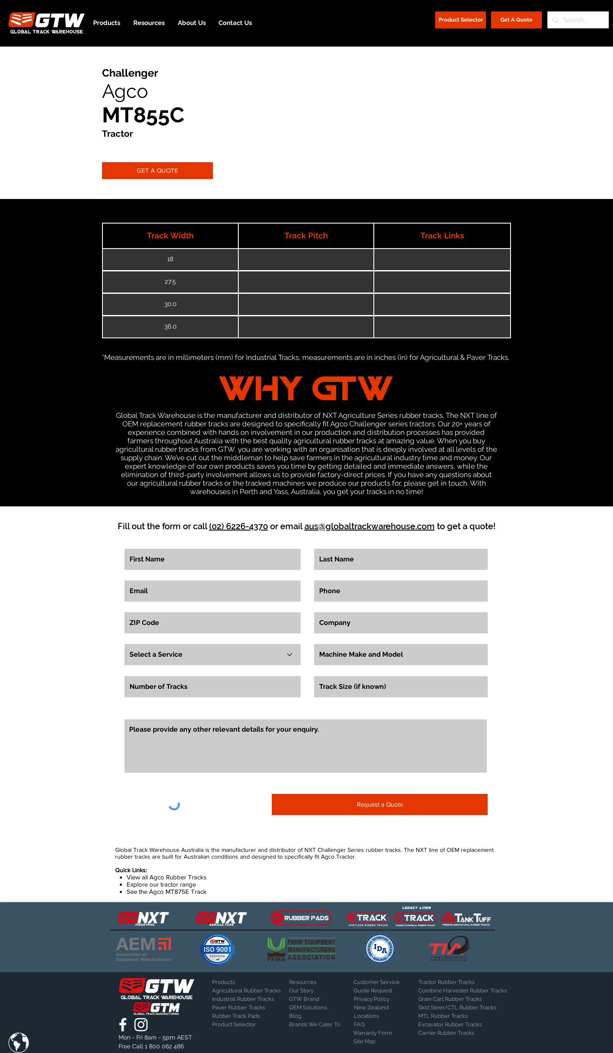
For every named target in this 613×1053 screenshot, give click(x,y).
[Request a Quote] (380, 804)
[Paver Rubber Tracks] (241, 1007)
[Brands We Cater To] (315, 1024)
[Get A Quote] (516, 19)
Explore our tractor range (161, 884)
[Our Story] (311, 991)
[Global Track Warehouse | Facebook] (123, 1025)
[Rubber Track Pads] (241, 1016)
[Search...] (577, 19)
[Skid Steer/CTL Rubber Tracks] (466, 1007)
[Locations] (376, 1016)
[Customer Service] (383, 982)
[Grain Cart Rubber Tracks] (452, 999)
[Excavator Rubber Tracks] (459, 1024)
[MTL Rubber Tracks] (466, 1016)
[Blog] (310, 1016)
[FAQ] (383, 1024)
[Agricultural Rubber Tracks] (246, 991)
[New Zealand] (383, 1007)
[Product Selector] (460, 19)
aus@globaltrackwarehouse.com (369, 526)
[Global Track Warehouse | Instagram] (141, 1025)
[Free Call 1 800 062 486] (156, 1046)
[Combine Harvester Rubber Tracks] (462, 991)
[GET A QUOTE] (157, 170)
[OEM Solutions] (311, 1007)
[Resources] (318, 982)
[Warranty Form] (374, 1033)
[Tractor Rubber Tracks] (448, 982)
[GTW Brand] (310, 999)
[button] (18, 1043)
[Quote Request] (383, 991)
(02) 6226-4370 (238, 526)
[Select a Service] (212, 654)
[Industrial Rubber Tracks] (243, 999)
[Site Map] (374, 1041)
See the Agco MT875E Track (167, 891)
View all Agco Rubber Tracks (167, 877)
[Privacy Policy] (375, 999)
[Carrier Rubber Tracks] (456, 1033)
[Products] (241, 982)
